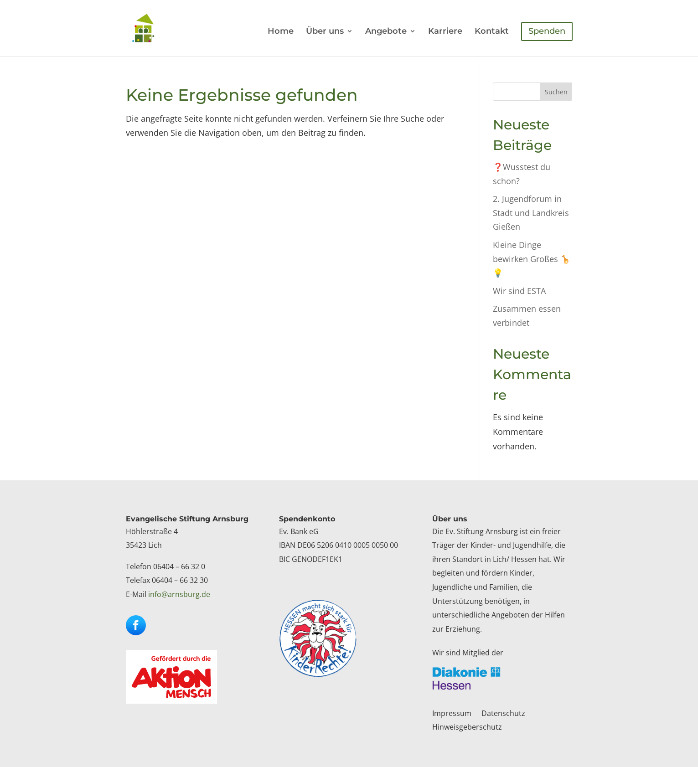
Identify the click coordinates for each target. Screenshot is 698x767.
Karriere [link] (445, 32)
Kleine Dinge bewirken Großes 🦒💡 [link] (531, 258)
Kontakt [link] (492, 32)
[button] (136, 625)
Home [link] (281, 32)
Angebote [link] (386, 32)
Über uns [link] (325, 32)
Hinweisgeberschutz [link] (467, 728)
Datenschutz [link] (503, 714)
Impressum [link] (451, 714)
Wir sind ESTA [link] (519, 290)
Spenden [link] (546, 31)
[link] (152, 27)
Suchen (556, 92)
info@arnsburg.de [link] (179, 594)
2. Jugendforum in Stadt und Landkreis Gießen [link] (531, 212)
